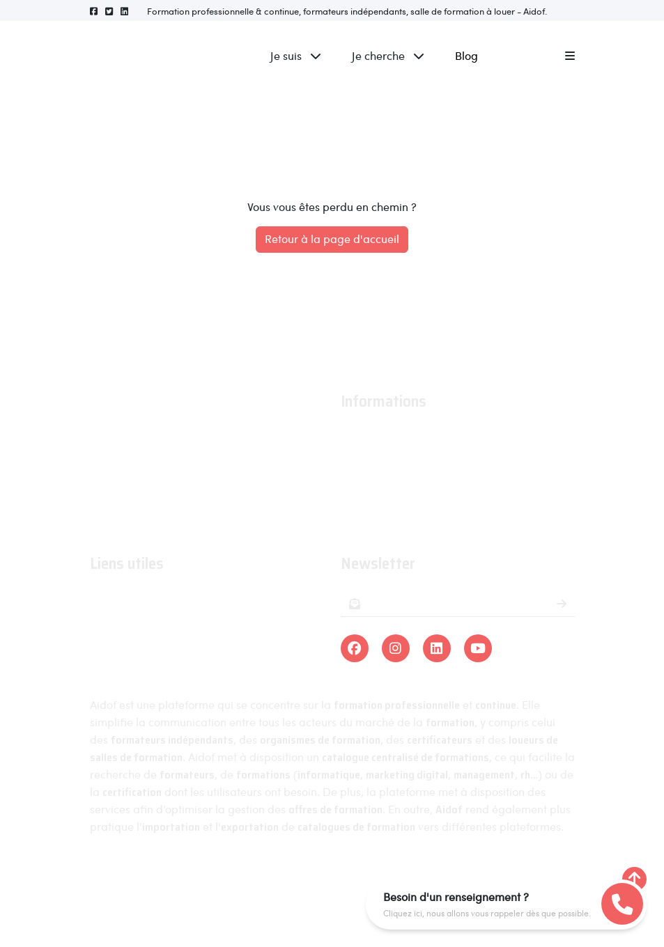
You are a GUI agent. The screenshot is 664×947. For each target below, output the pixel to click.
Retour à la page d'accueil (332, 238)
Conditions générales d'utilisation (425, 477)
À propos (363, 437)
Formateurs (118, 660)
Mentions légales (257, 879)
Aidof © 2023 (161, 879)
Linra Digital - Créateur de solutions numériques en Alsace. (331, 905)
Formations (118, 599)
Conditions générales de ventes (420, 498)
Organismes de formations (157, 619)
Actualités (365, 457)
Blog (466, 55)
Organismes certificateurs (156, 640)
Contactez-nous (381, 518)
